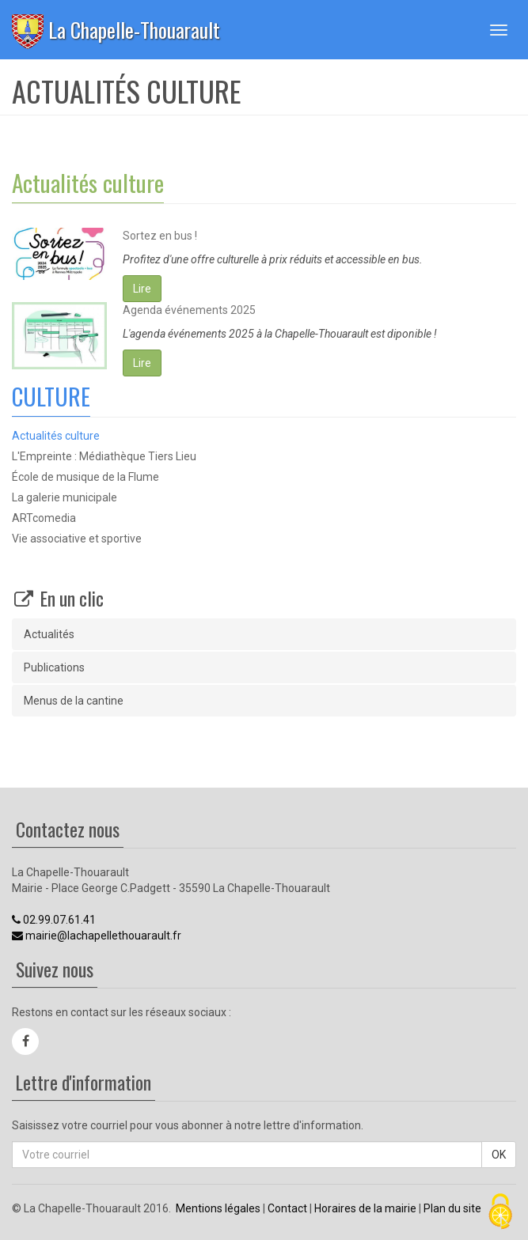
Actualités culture (56, 435)
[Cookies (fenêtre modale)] (500, 1212)
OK (499, 1154)
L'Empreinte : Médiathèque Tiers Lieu (104, 456)
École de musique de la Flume (85, 477)
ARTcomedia (44, 518)
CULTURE (51, 396)
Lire (142, 288)
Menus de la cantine (73, 700)
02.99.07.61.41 (54, 919)
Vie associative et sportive (77, 538)
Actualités (49, 634)
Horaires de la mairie (365, 1208)
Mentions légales (218, 1208)
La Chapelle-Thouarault (134, 29)
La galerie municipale (64, 497)
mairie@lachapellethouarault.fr (96, 935)
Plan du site (452, 1208)
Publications (54, 667)
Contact (287, 1208)
